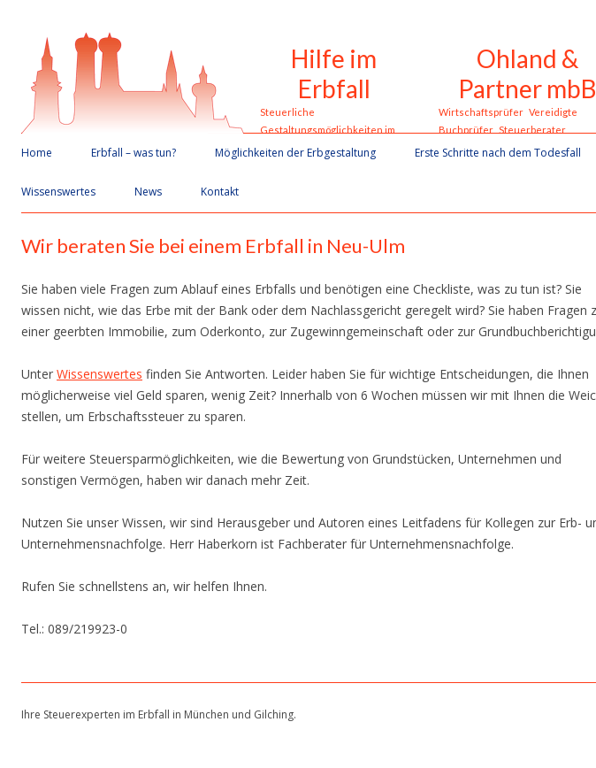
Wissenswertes (58, 191)
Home (36, 152)
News (148, 191)
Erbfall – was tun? (133, 152)
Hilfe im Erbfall (334, 74)
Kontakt (220, 191)
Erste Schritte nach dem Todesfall (498, 152)
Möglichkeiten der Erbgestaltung (295, 152)
